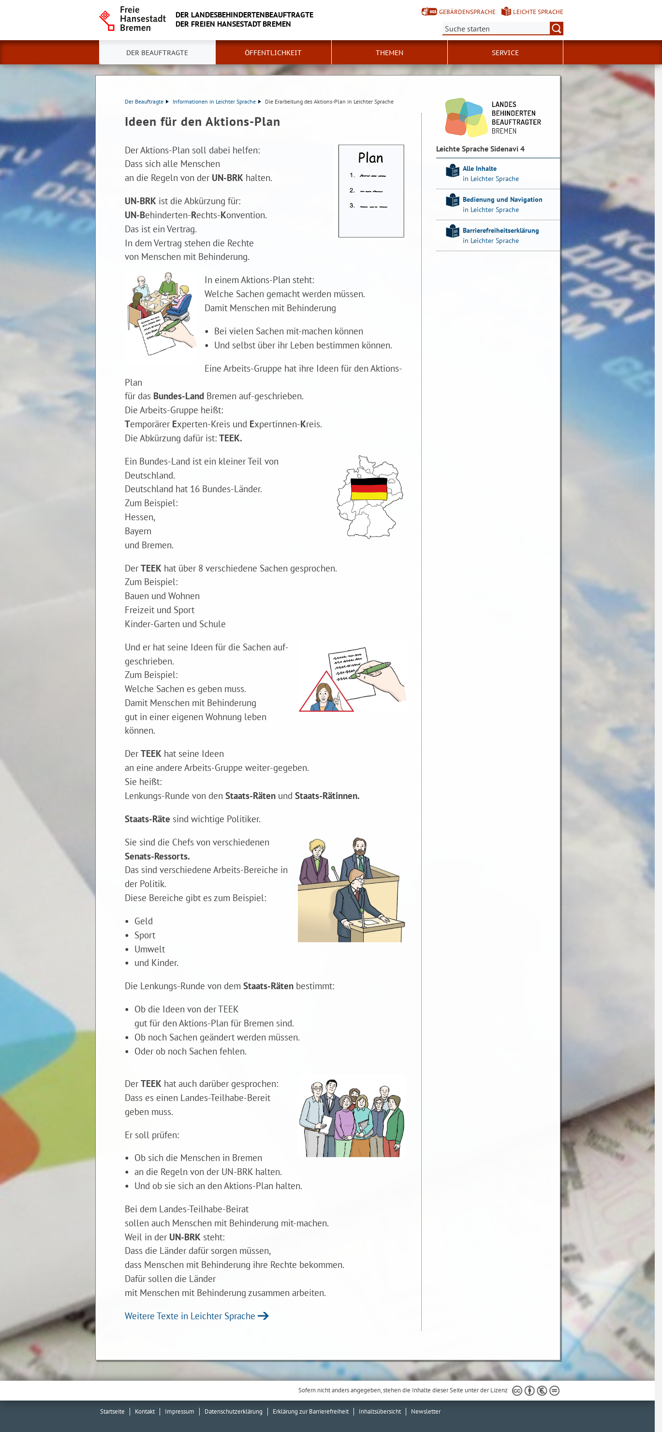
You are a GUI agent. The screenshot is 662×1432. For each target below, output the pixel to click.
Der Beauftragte (147, 101)
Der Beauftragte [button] (157, 52)
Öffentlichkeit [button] (273, 52)
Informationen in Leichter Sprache (217, 101)
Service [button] (505, 52)
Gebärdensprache (467, 12)
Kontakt (145, 1411)
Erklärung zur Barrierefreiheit (311, 1411)
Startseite (112, 1411)
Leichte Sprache (538, 12)
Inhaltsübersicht (380, 1411)
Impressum (179, 1411)
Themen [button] (389, 52)
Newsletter (426, 1411)
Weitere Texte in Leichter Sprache (190, 1316)
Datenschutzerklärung (234, 1411)
